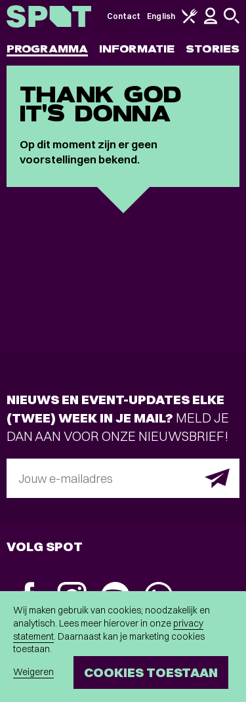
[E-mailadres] (123, 478)
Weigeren (33, 672)
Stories (212, 49)
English (161, 16)
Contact (124, 16)
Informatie (136, 49)
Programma (47, 49)
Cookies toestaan (151, 672)
